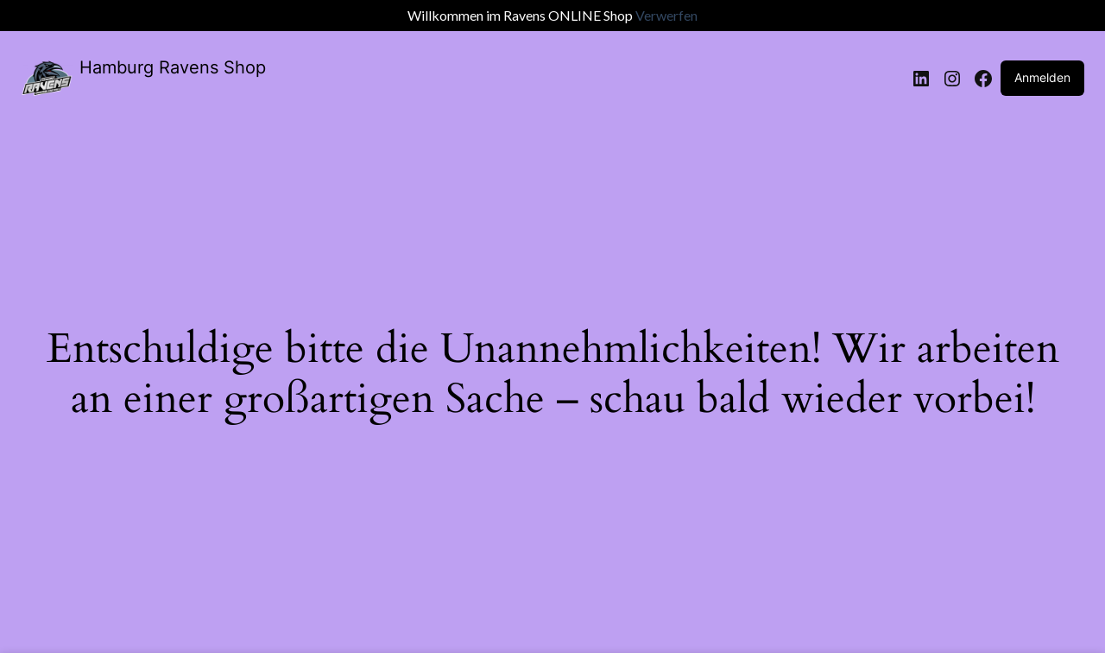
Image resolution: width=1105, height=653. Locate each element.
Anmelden (1042, 77)
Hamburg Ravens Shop (172, 67)
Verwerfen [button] (666, 15)
